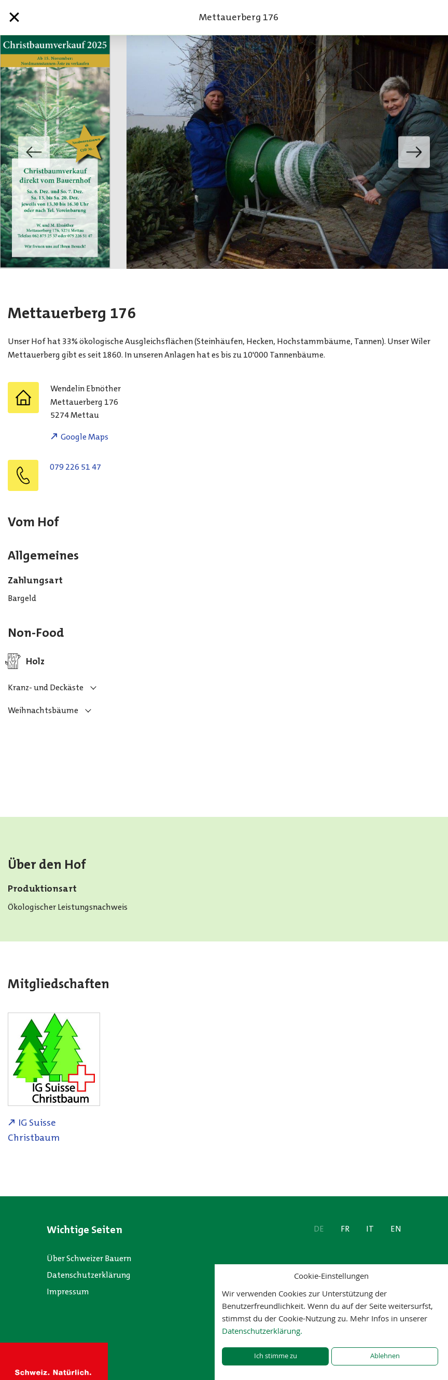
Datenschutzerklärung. (262, 1331)
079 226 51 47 (75, 466)
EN (395, 1228)
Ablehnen (385, 1355)
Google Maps (84, 436)
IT (370, 1228)
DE (319, 1228)
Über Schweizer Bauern (89, 1258)
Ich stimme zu (275, 1355)
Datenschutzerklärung (89, 1274)
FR (345, 1228)
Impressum (68, 1291)
